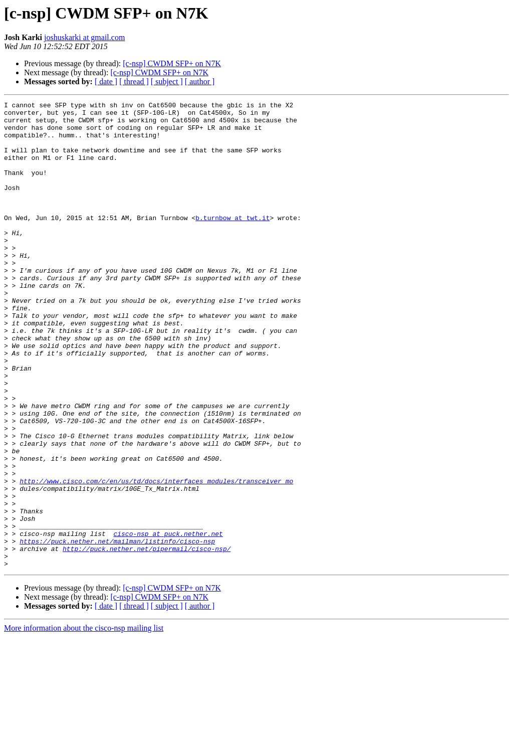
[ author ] (200, 81)
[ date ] (106, 81)
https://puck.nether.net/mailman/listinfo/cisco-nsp (117, 629)
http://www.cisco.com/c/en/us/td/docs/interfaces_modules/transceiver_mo (156, 557)
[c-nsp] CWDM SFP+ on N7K (172, 63)
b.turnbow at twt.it (232, 241)
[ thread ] (134, 81)
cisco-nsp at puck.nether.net (167, 620)
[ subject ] (167, 81)
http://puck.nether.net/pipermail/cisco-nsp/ (146, 638)
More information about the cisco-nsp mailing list (83, 721)
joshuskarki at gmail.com (84, 37)
